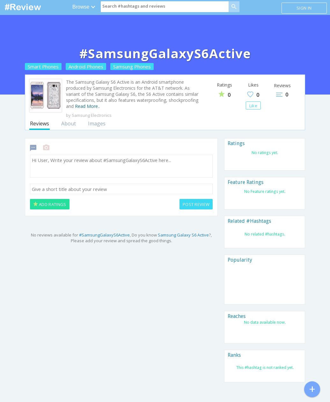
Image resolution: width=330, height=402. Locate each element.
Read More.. (87, 106)
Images (97, 123)
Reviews (39, 123)
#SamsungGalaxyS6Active (104, 235)
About (68, 123)
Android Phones (86, 66)
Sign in (304, 8)
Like (253, 106)
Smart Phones (43, 66)
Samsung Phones (132, 66)
